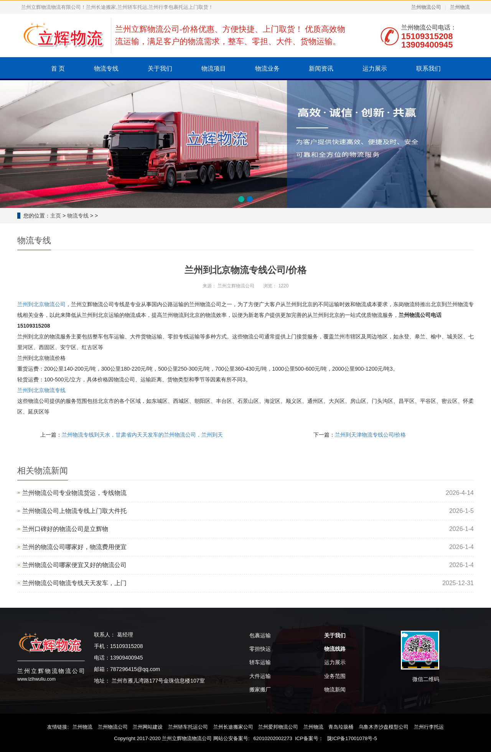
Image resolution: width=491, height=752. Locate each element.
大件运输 (260, 676)
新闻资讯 (321, 68)
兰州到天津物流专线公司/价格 (370, 435)
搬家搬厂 (260, 689)
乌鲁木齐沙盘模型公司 (384, 727)
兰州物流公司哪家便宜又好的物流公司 (74, 565)
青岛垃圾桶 (340, 727)
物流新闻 (335, 689)
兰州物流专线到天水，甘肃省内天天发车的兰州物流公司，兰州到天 (142, 435)
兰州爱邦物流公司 (278, 727)
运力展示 (374, 68)
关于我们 (160, 68)
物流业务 (267, 68)
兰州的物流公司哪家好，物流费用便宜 (74, 547)
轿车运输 (260, 662)
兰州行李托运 (429, 727)
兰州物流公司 (426, 7)
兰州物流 (460, 7)
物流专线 (106, 68)
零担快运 (260, 649)
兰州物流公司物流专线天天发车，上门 (74, 583)
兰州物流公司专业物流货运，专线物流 (74, 493)
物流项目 (213, 68)
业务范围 (335, 676)
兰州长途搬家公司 (233, 727)
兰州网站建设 (148, 727)
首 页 (58, 68)
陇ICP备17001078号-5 (352, 738)
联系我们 (428, 68)
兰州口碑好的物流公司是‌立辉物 (65, 529)
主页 (55, 216)
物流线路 (335, 649)
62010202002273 (273, 738)
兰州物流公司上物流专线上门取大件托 (74, 511)
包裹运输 (260, 635)
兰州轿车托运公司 (188, 727)
